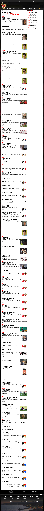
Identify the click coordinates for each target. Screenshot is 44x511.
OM (20, 493)
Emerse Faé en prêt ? (5, 17)
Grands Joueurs (24, 498)
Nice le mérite (4, 284)
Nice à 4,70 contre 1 (5, 446)
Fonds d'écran (37, 499)
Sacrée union (4, 106)
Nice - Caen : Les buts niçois (6, 98)
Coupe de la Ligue (25, 501)
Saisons (24, 499)
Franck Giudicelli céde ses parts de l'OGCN (9, 219)
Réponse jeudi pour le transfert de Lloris (9, 51)
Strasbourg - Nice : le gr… (33, 19)
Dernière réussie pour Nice (6, 151)
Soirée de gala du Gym (5, 357)
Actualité (9, 8)
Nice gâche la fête (5, 277)
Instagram (24, 1)
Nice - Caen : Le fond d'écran (7, 120)
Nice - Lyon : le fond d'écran (6, 389)
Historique (25, 8)
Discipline (5, 499)
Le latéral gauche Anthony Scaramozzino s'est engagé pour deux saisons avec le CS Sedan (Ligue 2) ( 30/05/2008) (12, 35)
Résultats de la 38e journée (6, 128)
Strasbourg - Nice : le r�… (33, 14)
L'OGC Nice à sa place (5, 60)
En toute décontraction (6, 185)
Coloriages (25, 493)
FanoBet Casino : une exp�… (34, 12)
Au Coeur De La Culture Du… (34, 25)
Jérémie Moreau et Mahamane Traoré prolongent (10, 319)
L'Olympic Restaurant (22, 491)
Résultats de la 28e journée (32, 13)
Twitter (23, 1)
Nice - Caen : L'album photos (6, 85)
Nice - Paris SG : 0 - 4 (32, 27)
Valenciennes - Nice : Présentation (8, 298)
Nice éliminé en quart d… (33, 15)
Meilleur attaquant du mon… (33, 20)
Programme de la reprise (6, 26)
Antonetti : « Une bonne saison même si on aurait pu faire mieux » (13, 111)
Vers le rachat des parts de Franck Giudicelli (10, 397)
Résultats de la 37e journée (6, 255)
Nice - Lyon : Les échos (5, 481)
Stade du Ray (11, 498)
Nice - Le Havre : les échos (33, 11)
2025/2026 (19, 8)
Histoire (24, 497)
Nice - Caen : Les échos (5, 205)
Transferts (5, 498)
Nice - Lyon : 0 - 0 (5, 439)
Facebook (21, 1)
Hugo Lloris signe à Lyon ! (6, 42)
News (5, 10)
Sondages (31, 499)
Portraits (11, 501)
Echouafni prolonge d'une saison (7, 76)
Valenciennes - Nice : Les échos (7, 342)
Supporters (30, 8)
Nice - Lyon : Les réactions (6, 412)
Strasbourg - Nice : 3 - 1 (33, 17)
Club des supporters (31, 497)
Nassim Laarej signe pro (34, 22)
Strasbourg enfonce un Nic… (33, 16)
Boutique (19, 1)
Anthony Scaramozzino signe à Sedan (8, 32)
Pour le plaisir (4, 305)
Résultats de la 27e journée (32, 21)
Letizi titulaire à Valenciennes (7, 366)
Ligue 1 (17, 497)
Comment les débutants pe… (34, 24)
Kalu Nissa (34, 491)
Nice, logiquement (5, 270)
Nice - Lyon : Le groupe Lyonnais (7, 467)
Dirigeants (11, 497)
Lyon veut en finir (5, 460)
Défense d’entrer (5, 432)
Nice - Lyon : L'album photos (6, 382)
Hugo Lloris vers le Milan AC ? (7, 228)
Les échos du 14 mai (5, 237)
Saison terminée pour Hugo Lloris (7, 404)
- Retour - (14, 489)
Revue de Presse (37, 498)
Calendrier (18, 498)
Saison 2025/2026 (19, 496)
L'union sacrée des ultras (6, 172)
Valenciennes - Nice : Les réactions (8, 262)
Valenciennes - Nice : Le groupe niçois (8, 312)
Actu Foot (19, 493)
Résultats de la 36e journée (6, 349)
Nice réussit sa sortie (5, 136)
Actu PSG (23, 493)
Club (14, 8)
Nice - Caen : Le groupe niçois (7, 192)
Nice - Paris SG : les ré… (33, 26)
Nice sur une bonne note (6, 158)
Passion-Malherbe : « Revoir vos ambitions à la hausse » (12, 212)
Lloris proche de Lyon (5, 66)
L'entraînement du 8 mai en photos (8, 325)
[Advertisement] (27, 5)
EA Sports (11, 491)
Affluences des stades (12, 499)
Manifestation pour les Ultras (7, 199)
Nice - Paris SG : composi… (33, 28)
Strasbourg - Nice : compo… (33, 18)
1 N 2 (15, 1)
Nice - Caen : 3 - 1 (5, 165)
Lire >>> (3, 54)
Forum (40, 8)
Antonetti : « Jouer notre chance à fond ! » (9, 333)
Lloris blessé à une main (6, 426)
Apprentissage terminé (6, 376)
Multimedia (35, 8)
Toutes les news (39, 10)
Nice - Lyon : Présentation (6, 453)
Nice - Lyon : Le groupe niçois (7, 474)
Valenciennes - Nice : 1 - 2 (6, 291)
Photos (17, 499)
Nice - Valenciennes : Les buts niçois (8, 246)
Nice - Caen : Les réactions (6, 143)
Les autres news (30, 10)
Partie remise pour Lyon (6, 420)
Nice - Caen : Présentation (6, 178)
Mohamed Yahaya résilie (6, 92)
